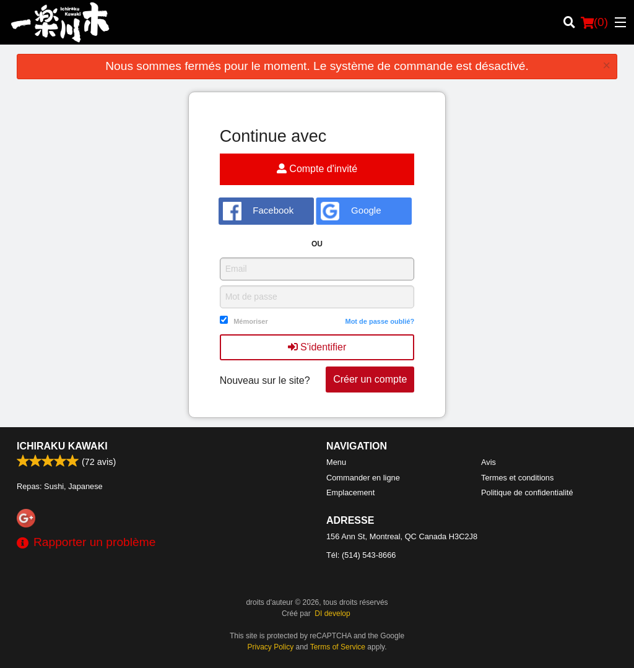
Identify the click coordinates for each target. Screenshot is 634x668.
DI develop (332, 613)
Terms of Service (337, 647)
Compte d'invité (317, 168)
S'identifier (317, 347)
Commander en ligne (363, 477)
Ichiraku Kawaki (62, 446)
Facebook (258, 211)
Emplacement (350, 492)
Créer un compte (370, 379)
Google (351, 211)
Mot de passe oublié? (379, 321)
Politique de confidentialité (527, 492)
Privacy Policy (271, 647)
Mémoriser (250, 321)
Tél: (361, 555)
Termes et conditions (517, 477)
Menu (336, 462)
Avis (488, 462)
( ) (594, 22)
